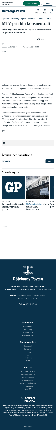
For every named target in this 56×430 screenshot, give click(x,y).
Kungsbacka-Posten (15, 410)
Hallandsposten (41, 408)
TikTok (28, 352)
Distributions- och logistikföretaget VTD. (34, 415)
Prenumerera (28, 326)
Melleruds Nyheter (9, 412)
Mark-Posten (48, 410)
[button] (51, 11)
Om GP (28, 389)
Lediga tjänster (28, 377)
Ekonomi (32, 18)
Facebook (28, 346)
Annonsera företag (28, 371)
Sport (23, 18)
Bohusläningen (19, 408)
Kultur (48, 18)
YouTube (28, 358)
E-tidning (28, 329)
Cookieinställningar (28, 383)
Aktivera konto (28, 335)
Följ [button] (49, 161)
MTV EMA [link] (6, 161)
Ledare (40, 18)
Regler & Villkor (28, 380)
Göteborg (15, 18)
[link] (13, 11)
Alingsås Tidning (9, 408)
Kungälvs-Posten (27, 410)
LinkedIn (28, 361)
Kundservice (28, 332)
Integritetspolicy (28, 386)
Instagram (28, 349)
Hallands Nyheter (30, 408)
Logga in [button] (47, 3)
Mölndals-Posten (20, 412)
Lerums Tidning (38, 410)
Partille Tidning (31, 412)
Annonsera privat (28, 374)
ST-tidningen (41, 412)
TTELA (16, 415)
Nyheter (5, 18)
